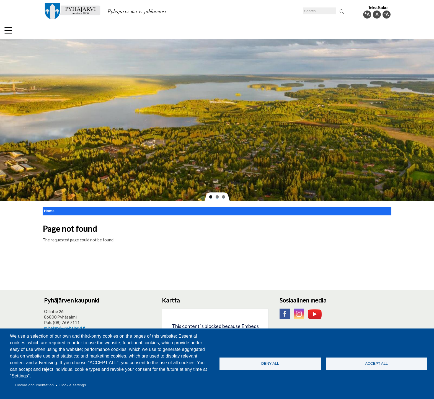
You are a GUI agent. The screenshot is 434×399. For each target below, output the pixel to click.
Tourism (244, 31)
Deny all (270, 363)
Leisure (169, 31)
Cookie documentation (34, 385)
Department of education (128, 31)
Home (49, 209)
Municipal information (364, 31)
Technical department (75, 31)
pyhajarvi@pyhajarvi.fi (64, 325)
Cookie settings (73, 385)
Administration (320, 31)
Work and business (279, 31)
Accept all (376, 363)
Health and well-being (206, 31)
